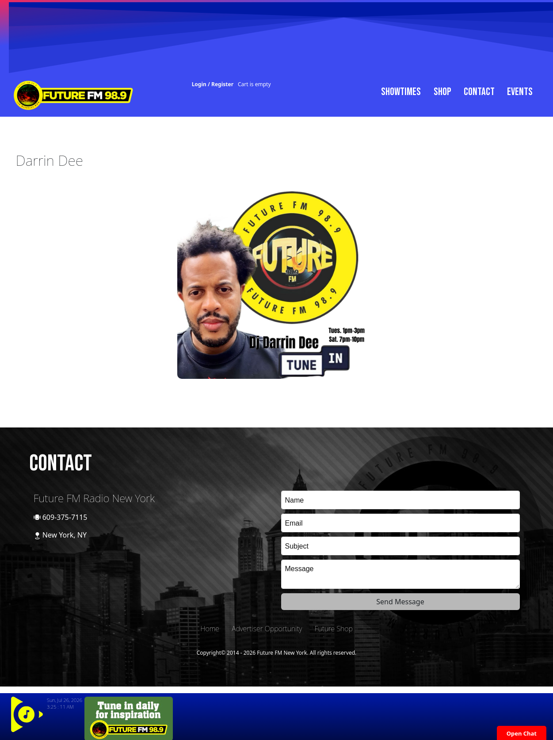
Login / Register (212, 84)
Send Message (400, 601)
